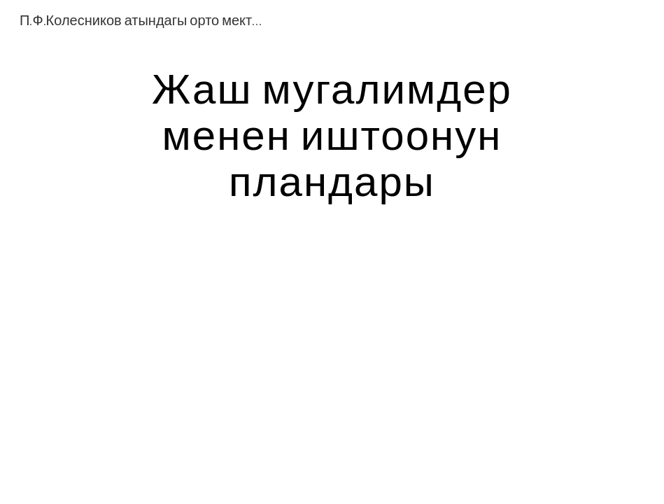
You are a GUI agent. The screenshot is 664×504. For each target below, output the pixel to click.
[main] (332, 134)
